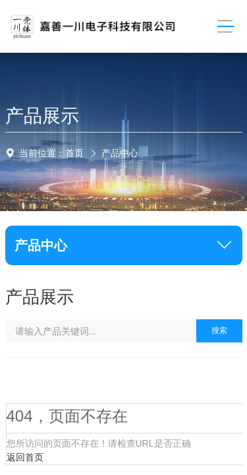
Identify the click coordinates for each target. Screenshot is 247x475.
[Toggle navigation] (225, 27)
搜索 (219, 330)
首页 (74, 153)
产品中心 (119, 153)
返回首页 (25, 457)
